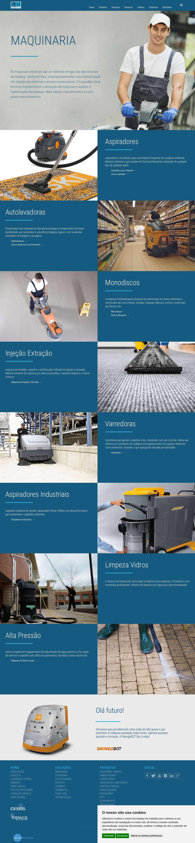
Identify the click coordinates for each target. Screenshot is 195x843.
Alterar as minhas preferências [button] (146, 835)
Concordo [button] (109, 835)
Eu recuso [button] (122, 835)
